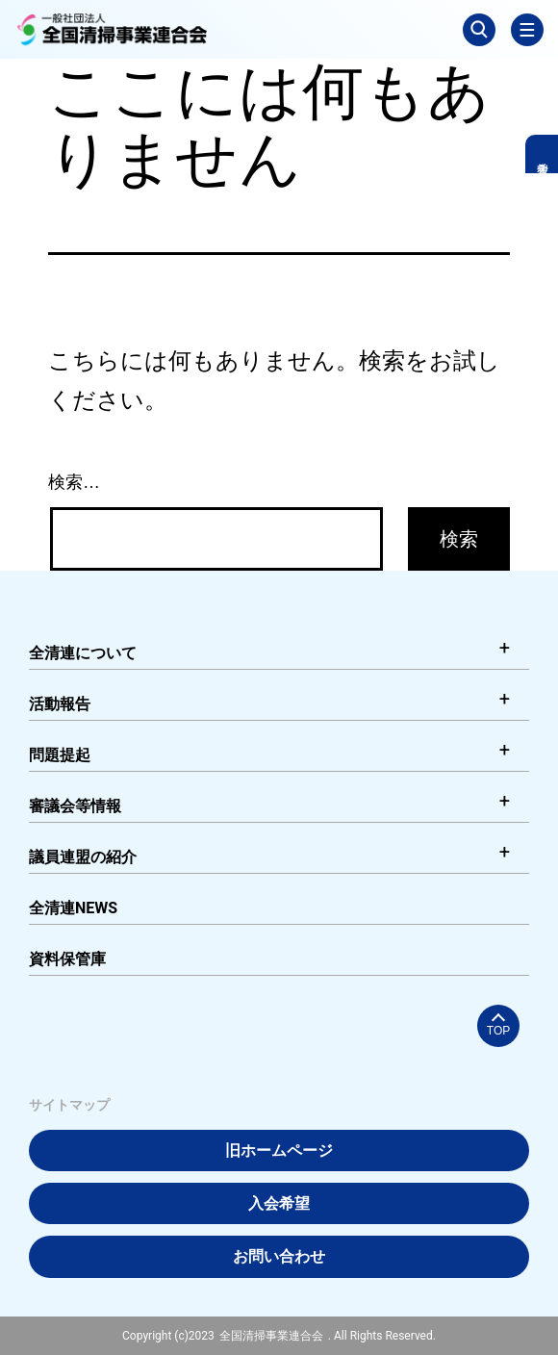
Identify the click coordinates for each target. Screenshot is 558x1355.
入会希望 (279, 1203)
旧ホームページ (279, 1150)
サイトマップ (69, 1104)
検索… (74, 482)
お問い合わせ (279, 1256)
